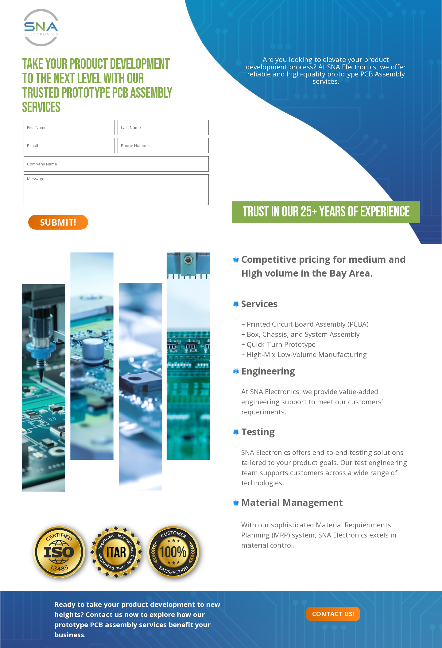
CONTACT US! (333, 614)
